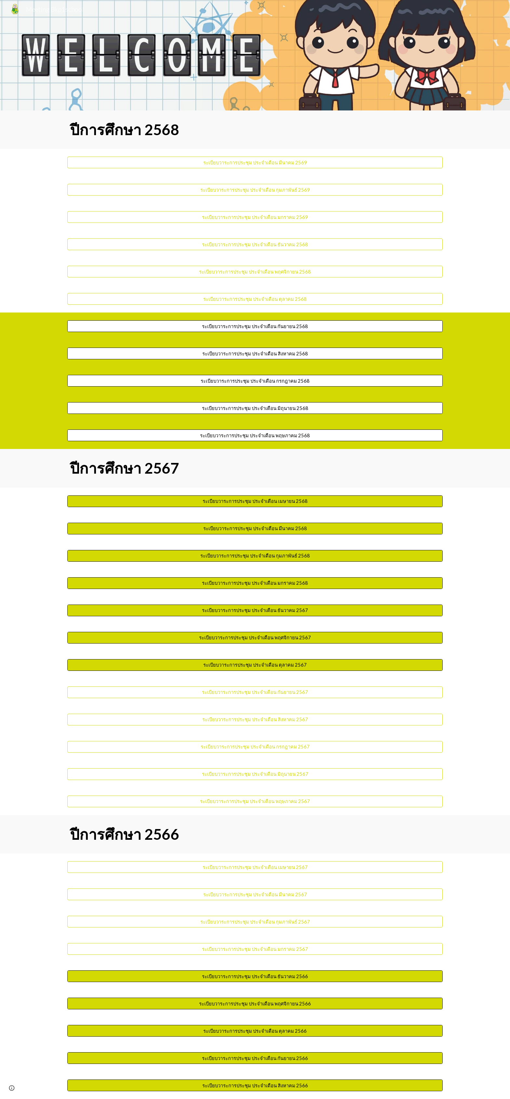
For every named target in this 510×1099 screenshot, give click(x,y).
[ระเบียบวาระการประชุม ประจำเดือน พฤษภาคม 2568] (255, 435)
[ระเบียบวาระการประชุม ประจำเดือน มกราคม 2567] (255, 948)
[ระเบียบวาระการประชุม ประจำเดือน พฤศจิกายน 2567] (255, 637)
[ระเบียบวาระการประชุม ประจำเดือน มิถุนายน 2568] (255, 408)
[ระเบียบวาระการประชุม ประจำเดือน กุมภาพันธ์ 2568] (255, 555)
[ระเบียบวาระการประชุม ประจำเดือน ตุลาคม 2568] (255, 298)
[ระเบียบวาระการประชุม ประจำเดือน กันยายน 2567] (255, 692)
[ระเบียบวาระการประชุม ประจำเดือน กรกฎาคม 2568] (255, 380)
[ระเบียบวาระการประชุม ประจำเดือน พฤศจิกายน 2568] (255, 271)
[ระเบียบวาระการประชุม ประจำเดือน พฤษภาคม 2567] (255, 801)
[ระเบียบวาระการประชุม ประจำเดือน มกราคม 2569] (255, 217)
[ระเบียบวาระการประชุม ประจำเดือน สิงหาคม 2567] (255, 719)
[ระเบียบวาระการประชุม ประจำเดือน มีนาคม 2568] (255, 528)
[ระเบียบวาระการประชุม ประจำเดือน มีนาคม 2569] (255, 162)
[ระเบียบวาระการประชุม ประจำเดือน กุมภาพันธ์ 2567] (255, 921)
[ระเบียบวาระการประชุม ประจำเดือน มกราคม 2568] (255, 583)
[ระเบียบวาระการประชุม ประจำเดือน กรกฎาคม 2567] (255, 746)
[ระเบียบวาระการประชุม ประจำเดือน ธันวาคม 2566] (255, 976)
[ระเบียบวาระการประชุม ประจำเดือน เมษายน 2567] (255, 867)
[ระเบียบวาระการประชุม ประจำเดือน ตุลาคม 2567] (255, 665)
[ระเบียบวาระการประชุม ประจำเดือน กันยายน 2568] (255, 326)
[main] (255, 129)
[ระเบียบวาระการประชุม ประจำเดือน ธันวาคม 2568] (255, 244)
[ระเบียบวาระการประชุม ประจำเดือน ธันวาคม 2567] (255, 610)
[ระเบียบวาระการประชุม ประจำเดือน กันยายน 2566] (255, 1058)
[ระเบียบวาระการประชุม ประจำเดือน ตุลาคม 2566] (255, 1030)
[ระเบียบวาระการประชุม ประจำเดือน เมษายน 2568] (255, 501)
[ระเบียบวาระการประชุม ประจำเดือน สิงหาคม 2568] (255, 353)
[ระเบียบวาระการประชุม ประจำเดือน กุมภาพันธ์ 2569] (255, 189)
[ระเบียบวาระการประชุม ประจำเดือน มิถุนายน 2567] (255, 774)
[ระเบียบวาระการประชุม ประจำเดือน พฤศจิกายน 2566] (255, 1003)
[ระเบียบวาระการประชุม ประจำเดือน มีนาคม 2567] (255, 894)
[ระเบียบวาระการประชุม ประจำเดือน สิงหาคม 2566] (255, 1085)
